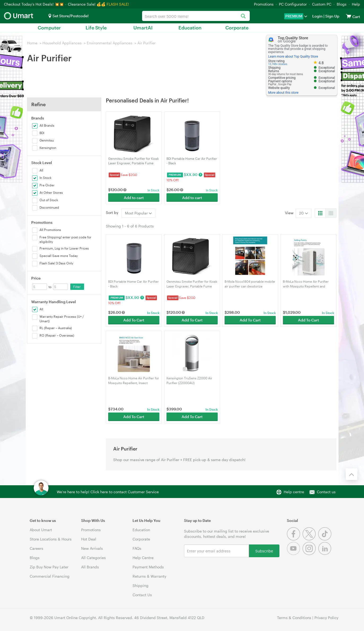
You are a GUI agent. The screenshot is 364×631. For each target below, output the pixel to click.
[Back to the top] (351, 474)
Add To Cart (133, 320)
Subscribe (264, 550)
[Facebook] (294, 539)
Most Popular (138, 213)
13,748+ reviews (277, 64)
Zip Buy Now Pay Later (49, 567)
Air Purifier (146, 43)
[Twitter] (310, 539)
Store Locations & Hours (51, 539)
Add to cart (134, 197)
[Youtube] (294, 553)
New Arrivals (92, 548)
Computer (49, 28)
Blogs (342, 4)
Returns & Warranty (149, 576)
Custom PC (321, 4)
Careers (36, 548)
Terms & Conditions (294, 617)
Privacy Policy (326, 617)
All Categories (93, 557)
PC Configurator (293, 4)
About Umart (41, 529)
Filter (77, 287)
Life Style (96, 28)
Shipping (140, 585)
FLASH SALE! (118, 4)
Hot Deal (88, 539)
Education (189, 28)
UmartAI (143, 28)
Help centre (294, 492)
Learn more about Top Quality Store (293, 56)
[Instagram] (310, 553)
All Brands (90, 567)
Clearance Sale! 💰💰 (87, 4)
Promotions (264, 4)
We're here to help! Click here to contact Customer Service (108, 492)
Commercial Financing (49, 576)
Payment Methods (148, 567)
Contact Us (142, 595)
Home (32, 43)
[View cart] (348, 16)
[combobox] (196, 16)
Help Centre (143, 557)
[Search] (243, 16)
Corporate (236, 28)
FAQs (137, 548)
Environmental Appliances (109, 43)
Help (356, 4)
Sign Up (331, 16)
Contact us (326, 492)
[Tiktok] (325, 539)
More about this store (283, 93)
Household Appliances (62, 43)
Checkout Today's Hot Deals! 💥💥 (34, 4)
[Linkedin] (325, 553)
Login (317, 16)
